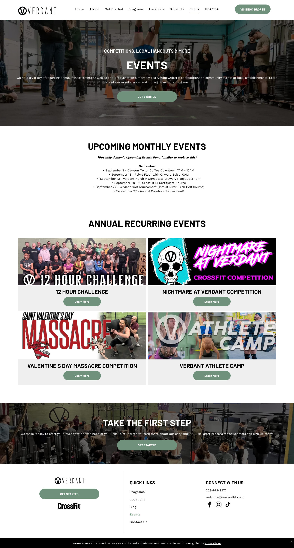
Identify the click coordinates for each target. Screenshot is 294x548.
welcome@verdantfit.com (225, 497)
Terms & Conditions (178, 544)
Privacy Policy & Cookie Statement (123, 544)
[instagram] (218, 505)
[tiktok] (227, 505)
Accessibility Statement (154, 544)
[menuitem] (79, 9)
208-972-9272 (216, 490)
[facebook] (209, 505)
